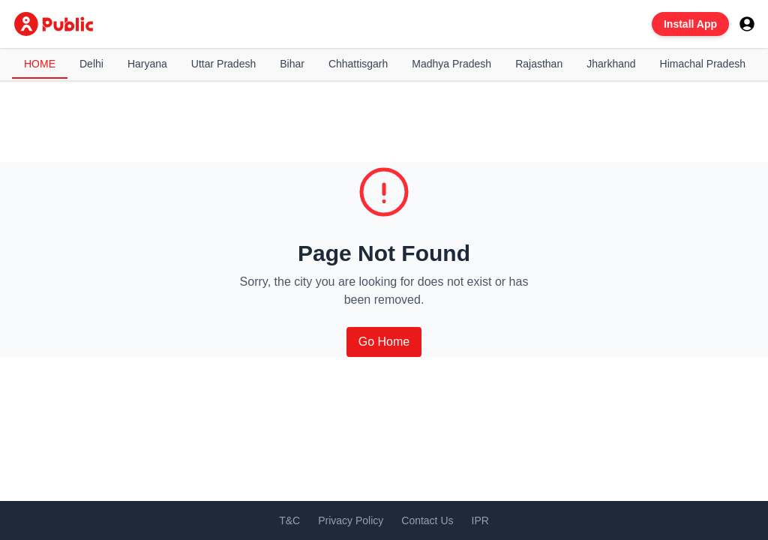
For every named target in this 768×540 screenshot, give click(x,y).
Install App (690, 24)
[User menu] (747, 24)
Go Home (384, 341)
